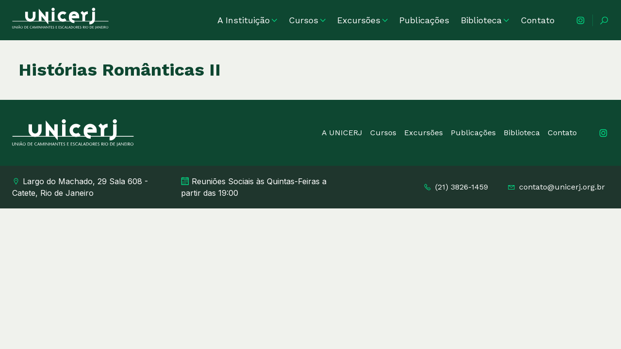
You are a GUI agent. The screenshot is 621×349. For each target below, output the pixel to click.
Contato (538, 20)
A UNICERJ (342, 132)
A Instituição (247, 20)
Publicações (424, 20)
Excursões (362, 20)
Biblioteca (485, 20)
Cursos (307, 20)
